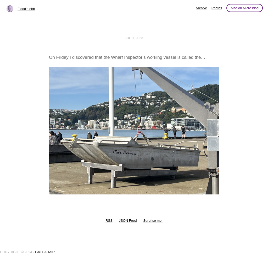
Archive (201, 8)
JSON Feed (128, 221)
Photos (216, 8)
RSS (109, 221)
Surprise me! (153, 221)
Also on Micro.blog (245, 8)
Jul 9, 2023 (134, 38)
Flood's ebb (26, 9)
